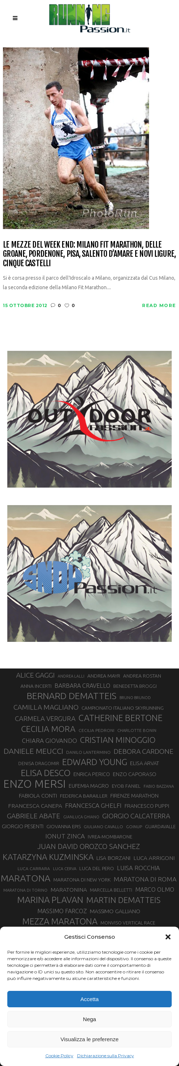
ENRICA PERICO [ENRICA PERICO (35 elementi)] (91, 774)
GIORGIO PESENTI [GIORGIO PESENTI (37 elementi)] (22, 826)
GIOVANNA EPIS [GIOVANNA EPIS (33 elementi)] (63, 826)
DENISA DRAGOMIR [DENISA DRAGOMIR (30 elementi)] (38, 763)
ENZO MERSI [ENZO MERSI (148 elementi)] (34, 784)
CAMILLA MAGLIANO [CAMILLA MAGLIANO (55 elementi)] (46, 707)
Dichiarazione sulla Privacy (105, 1055)
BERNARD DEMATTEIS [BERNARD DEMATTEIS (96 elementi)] (72, 696)
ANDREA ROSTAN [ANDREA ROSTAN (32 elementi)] (142, 676)
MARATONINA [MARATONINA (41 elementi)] (68, 889)
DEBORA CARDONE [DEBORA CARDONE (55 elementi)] (144, 751)
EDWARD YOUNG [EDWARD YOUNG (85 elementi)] (94, 762)
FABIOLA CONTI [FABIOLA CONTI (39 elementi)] (38, 795)
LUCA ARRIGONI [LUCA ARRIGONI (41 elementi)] (154, 857)
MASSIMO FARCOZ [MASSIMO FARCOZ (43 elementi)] (62, 911)
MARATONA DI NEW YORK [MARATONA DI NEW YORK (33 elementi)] (82, 880)
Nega (89, 1019)
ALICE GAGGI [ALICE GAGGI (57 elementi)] (35, 675)
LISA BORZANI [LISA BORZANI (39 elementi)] (113, 858)
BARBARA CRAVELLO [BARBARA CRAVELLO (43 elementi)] (82, 685)
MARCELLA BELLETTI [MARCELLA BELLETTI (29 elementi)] (111, 889)
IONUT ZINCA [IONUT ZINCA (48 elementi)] (65, 836)
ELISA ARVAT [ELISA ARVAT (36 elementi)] (144, 763)
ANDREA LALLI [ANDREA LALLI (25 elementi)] (71, 676)
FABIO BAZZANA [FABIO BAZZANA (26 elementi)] (159, 786)
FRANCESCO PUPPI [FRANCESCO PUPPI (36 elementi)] (147, 806)
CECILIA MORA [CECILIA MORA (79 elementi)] (48, 728)
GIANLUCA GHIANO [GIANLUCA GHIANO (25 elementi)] (81, 817)
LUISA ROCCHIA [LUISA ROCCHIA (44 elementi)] (138, 868)
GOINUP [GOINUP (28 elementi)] (134, 826)
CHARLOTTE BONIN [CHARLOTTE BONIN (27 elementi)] (136, 730)
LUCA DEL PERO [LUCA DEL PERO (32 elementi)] (96, 868)
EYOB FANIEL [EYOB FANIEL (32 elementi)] (126, 786)
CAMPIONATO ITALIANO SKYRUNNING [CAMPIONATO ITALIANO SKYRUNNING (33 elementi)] (122, 708)
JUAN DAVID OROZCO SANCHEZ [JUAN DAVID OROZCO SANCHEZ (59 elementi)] (88, 846)
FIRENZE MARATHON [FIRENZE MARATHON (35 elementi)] (134, 796)
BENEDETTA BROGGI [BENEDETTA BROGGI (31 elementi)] (135, 686)
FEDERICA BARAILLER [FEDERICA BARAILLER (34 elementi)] (83, 796)
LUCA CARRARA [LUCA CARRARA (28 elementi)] (34, 868)
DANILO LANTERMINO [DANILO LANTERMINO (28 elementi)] (88, 752)
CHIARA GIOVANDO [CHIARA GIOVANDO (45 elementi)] (49, 740)
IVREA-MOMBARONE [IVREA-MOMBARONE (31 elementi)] (110, 836)
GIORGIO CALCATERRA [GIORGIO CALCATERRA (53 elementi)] (136, 816)
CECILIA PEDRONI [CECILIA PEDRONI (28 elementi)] (96, 730)
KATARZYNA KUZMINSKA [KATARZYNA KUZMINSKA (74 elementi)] (48, 856)
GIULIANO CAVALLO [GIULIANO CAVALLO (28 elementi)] (103, 826)
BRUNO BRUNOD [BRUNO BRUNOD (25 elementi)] (135, 697)
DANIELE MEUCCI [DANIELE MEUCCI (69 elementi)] (33, 751)
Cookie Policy (59, 1055)
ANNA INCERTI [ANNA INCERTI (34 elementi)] (36, 686)
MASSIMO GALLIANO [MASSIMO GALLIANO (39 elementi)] (115, 911)
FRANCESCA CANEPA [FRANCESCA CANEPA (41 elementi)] (35, 805)
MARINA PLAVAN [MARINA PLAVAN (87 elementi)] (50, 899)
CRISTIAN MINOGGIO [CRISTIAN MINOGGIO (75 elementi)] (118, 739)
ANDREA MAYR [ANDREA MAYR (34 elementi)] (103, 676)
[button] (168, 937)
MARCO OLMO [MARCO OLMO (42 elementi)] (154, 889)
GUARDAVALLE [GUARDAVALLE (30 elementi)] (160, 826)
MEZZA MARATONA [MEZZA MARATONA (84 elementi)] (60, 921)
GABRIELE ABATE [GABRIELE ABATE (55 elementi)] (33, 816)
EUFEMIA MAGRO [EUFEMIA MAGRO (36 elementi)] (89, 786)
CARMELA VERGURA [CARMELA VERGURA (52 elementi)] (45, 718)
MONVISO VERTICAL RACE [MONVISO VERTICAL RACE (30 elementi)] (127, 922)
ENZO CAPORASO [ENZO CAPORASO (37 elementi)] (134, 774)
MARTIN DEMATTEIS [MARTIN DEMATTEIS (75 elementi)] (123, 899)
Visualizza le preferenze (90, 1039)
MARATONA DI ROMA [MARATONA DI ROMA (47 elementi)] (145, 879)
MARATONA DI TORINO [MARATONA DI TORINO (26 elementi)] (25, 890)
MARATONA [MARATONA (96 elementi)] (25, 878)
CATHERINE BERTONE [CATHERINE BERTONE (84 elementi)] (121, 717)
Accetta (89, 999)
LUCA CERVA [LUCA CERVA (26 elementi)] (64, 869)
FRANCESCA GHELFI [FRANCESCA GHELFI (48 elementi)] (93, 805)
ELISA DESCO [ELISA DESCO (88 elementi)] (46, 773)
